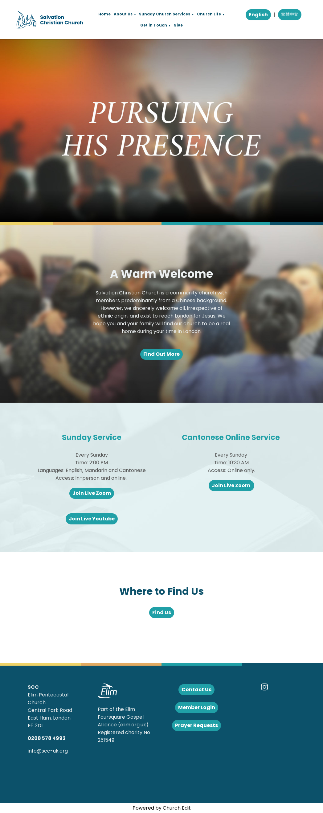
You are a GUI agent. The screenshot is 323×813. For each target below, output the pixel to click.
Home (104, 14)
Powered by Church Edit (162, 807)
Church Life (209, 14)
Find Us (161, 612)
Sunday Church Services (164, 14)
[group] (161, 130)
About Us (123, 14)
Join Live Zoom (91, 493)
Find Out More (161, 354)
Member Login (196, 707)
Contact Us (196, 689)
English (258, 14)
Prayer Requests (196, 725)
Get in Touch (153, 25)
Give (178, 25)
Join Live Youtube (92, 518)
